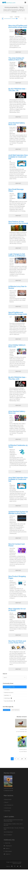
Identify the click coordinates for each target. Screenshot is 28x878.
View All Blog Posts (8, 832)
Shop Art (6, 802)
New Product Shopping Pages (17, 577)
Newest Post (7, 709)
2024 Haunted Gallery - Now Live (17, 412)
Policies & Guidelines (17, 863)
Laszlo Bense (24, 751)
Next (26, 18)
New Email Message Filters (16, 190)
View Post (18, 52)
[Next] (25, 758)
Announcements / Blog (9, 686)
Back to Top (7, 843)
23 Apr (11, 16)
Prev (1, 19)
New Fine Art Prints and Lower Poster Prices (17, 642)
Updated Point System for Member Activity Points (18, 512)
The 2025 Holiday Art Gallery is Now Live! (16, 59)
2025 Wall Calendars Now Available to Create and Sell (17, 479)
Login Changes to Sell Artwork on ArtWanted (17, 255)
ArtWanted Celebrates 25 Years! (17, 446)
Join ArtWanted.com (8, 805)
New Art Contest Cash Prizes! (16, 545)
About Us (6, 848)
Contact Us (7, 854)
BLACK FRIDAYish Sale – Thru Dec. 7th (17, 89)
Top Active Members (9, 700)
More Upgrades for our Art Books (17, 609)
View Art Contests (8, 834)
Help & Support (8, 851)
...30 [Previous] (22, 758)
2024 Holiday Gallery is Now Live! (16, 346)
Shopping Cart (8, 845)
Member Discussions (8, 692)
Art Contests (6, 689)
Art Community (7, 808)
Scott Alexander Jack (22, 731)
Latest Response (15, 709)
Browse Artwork (7, 799)
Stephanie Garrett (9, 790)
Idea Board (7, 695)
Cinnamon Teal (23, 729)
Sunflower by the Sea (8, 788)
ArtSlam (20, 862)
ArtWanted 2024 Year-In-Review (17, 287)
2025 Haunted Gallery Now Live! (16, 123)
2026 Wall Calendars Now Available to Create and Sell (18, 156)
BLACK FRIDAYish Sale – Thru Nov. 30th (17, 378)
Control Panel (7, 810)
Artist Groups (8, 698)
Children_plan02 (23, 749)
